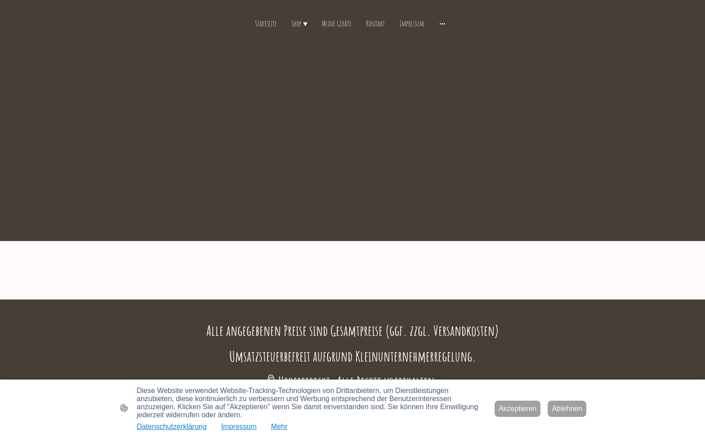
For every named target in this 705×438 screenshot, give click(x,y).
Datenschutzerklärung (172, 426)
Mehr (279, 426)
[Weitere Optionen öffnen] (442, 23)
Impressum (239, 426)
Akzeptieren (518, 408)
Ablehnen (567, 408)
